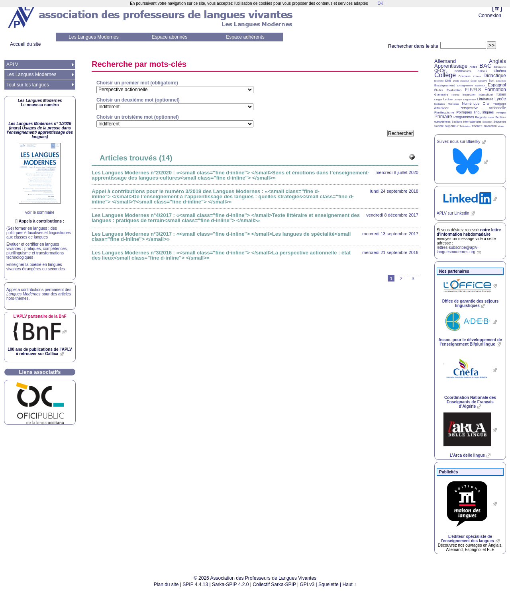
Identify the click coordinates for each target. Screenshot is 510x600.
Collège (445, 75)
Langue (438, 99)
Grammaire (441, 94)
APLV (12, 64)
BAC (485, 65)
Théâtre (477, 126)
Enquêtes (501, 81)
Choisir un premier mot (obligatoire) (137, 83)
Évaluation (454, 90)
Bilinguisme (500, 67)
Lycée (500, 98)
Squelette (328, 584)
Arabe (473, 66)
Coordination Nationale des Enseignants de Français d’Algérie (470, 401)
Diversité (438, 81)
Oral (486, 104)
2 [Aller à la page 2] (401, 278)
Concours (465, 76)
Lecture (448, 99)
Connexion (490, 15)
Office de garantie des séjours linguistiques (470, 303)
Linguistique (469, 99)
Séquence (499, 121)
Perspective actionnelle (482, 108)
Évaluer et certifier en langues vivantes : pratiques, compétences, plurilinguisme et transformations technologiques (37, 251)
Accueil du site (25, 44)
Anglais (497, 61)
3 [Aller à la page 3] (413, 278)
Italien (501, 94)
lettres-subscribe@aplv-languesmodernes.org (458, 249)
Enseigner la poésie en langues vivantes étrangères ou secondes (35, 266)
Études (438, 90)
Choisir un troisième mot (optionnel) (137, 117)
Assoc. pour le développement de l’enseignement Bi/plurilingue (470, 342)
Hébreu (455, 95)
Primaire (443, 116)
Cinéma (500, 71)
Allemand (445, 61)
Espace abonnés (169, 37)
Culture (477, 76)
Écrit (491, 80)
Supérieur (452, 126)
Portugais (501, 112)
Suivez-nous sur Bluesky (459, 141)
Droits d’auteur (461, 81)
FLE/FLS (473, 90)
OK (380, 3)
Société (438, 126)
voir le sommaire (39, 212)
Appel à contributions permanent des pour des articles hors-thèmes (38, 294)
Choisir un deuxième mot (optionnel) (138, 100)
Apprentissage (450, 66)
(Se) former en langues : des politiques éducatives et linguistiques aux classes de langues (38, 232)
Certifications (463, 71)
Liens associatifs (40, 372)
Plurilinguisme (444, 112)
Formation (495, 89)
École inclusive (479, 81)
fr (497, 8)
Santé (491, 117)
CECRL (441, 70)
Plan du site (166, 584)
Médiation (439, 104)
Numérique (470, 104)
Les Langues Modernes (93, 37)
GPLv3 (307, 584)
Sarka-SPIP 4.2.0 (230, 584)
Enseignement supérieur (471, 85)
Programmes (463, 117)
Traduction (490, 126)
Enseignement (444, 85)
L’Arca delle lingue (467, 455)
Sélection (487, 122)
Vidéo (501, 126)
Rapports (480, 117)
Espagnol (497, 84)
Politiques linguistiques (475, 112)
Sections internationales (466, 121)
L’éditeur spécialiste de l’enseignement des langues (467, 538)
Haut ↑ (350, 584)
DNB (448, 80)
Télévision (465, 126)
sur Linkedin (453, 213)
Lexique (458, 99)
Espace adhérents (245, 37)
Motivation (453, 104)
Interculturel (486, 94)
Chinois (482, 71)
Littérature (485, 99)
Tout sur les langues (27, 85)
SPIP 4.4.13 (195, 584)
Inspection (469, 94)
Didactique (494, 75)
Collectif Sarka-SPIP (274, 584)
